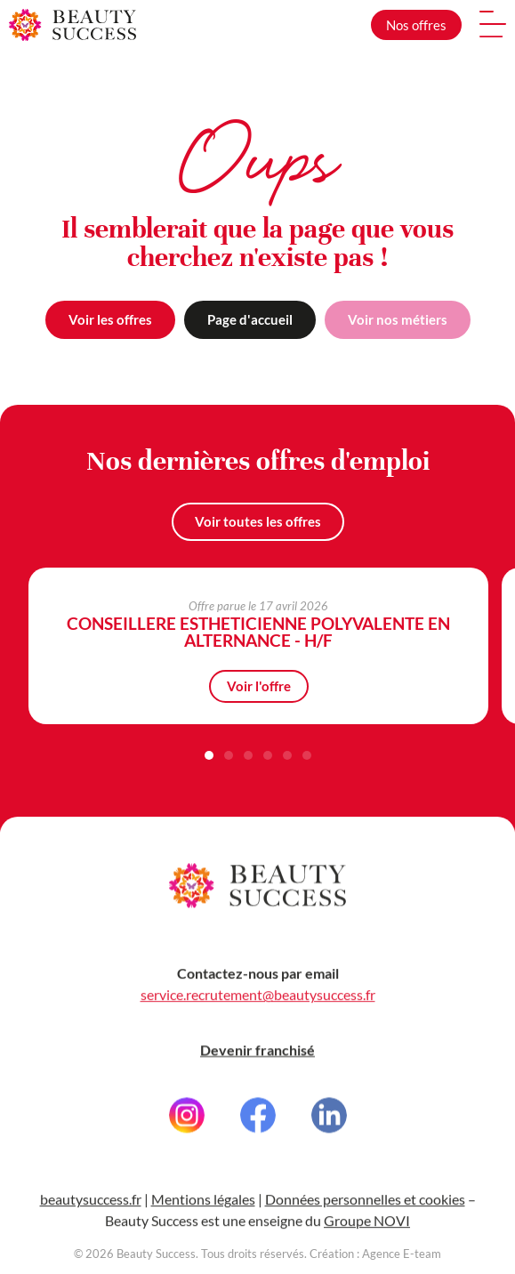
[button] (209, 755)
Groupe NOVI (367, 1235)
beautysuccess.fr (90, 1213)
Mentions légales (203, 1213)
